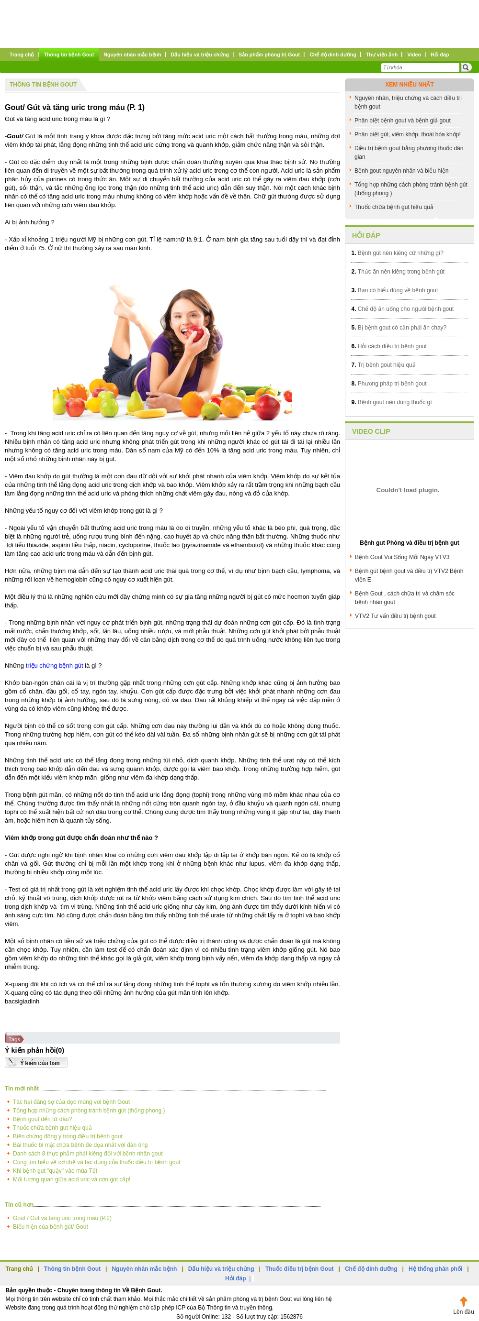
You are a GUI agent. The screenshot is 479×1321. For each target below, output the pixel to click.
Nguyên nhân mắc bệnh (144, 1269)
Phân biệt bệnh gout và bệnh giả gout (402, 120)
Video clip (371, 431)
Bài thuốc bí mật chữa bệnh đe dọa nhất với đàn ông (80, 1145)
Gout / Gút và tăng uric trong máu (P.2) (62, 1218)
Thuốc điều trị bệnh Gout (299, 1269)
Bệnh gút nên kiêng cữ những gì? (397, 253)
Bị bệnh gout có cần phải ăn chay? (398, 327)
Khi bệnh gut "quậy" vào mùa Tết (55, 1170)
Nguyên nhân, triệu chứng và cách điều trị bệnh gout (408, 102)
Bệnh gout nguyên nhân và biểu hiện (401, 170)
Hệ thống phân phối (435, 1269)
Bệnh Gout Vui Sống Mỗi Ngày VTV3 (402, 557)
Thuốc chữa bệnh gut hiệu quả (52, 1127)
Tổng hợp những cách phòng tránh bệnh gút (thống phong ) (89, 1110)
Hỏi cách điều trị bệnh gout (388, 346)
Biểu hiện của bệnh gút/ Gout (50, 1226)
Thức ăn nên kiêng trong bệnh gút (397, 271)
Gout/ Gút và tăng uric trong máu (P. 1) (75, 107)
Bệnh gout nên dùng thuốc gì (391, 402)
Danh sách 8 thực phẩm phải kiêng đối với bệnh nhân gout (88, 1153)
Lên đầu (463, 1312)
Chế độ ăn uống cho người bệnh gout (402, 309)
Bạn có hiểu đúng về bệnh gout (394, 290)
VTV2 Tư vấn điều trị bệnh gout (395, 616)
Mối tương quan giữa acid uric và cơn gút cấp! (71, 1179)
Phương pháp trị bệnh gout (388, 383)
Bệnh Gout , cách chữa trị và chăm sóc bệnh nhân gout (405, 597)
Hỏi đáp (366, 235)
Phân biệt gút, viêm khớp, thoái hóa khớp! (407, 134)
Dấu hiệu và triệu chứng (221, 1269)
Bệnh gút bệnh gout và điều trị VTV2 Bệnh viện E (409, 575)
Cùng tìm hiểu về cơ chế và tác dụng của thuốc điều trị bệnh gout (97, 1162)
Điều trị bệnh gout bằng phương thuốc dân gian (408, 152)
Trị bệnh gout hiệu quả (383, 365)
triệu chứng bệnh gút (54, 665)
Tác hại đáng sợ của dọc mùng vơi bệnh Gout (71, 1102)
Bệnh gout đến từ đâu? (42, 1119)
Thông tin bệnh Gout (43, 84)
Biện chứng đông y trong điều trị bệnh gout (68, 1136)
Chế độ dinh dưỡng (371, 1269)
